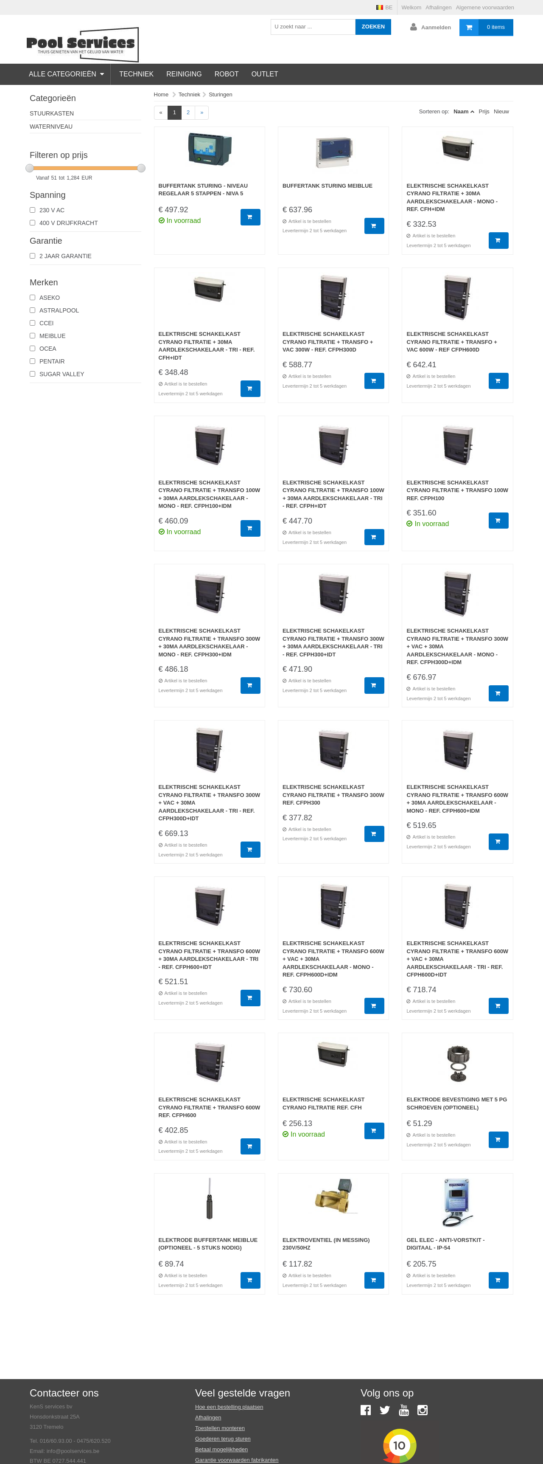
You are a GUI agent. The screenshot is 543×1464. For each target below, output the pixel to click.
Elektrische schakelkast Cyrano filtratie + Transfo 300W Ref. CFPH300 (333, 795)
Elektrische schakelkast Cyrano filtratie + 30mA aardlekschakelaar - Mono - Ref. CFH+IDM (452, 198)
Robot (227, 74)
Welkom (412, 7)
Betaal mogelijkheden (221, 1449)
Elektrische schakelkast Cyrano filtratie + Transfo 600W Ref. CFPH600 (209, 1107)
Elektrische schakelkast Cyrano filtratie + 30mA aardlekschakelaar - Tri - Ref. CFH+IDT (207, 346)
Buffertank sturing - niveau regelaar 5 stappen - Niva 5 (203, 190)
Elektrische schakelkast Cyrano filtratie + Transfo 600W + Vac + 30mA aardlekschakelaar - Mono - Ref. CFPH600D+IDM (333, 959)
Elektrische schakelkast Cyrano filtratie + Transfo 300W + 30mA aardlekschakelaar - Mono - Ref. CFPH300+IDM (209, 643)
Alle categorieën (66, 74)
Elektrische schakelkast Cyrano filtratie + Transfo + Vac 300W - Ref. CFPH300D (328, 342)
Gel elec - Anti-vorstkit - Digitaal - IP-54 (445, 1244)
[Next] (202, 113)
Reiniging (184, 74)
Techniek (136, 74)
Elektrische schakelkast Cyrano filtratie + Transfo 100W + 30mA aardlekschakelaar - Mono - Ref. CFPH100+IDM (209, 494)
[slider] (29, 168)
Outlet (265, 74)
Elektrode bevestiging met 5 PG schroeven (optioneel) (456, 1103)
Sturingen (220, 94)
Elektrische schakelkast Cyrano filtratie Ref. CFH (324, 1103)
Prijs (484, 111)
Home (161, 94)
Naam (460, 111)
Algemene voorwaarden (485, 7)
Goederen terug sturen (223, 1439)
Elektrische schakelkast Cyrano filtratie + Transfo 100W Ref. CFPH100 (457, 490)
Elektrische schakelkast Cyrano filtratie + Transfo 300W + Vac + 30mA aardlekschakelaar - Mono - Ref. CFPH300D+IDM (457, 646)
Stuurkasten (52, 113)
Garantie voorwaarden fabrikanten (237, 1460)
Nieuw (501, 111)
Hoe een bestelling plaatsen (229, 1407)
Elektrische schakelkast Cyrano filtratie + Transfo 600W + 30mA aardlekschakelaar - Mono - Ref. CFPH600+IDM (457, 799)
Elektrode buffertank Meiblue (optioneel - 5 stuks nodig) (208, 1244)
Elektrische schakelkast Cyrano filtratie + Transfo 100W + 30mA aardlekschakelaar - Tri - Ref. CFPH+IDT (333, 494)
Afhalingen (438, 7)
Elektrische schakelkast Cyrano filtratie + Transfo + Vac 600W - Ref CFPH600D (451, 342)
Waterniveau (51, 126)
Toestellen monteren (220, 1428)
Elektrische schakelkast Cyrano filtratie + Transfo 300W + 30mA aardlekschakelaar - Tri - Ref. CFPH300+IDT (333, 643)
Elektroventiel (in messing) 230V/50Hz (326, 1244)
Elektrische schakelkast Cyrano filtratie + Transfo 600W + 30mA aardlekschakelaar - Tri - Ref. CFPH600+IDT (209, 955)
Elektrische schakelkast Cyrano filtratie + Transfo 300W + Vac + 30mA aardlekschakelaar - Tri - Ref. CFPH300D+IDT (209, 803)
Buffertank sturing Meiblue (327, 186)
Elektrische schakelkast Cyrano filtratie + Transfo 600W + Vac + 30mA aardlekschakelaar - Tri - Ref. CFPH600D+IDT (457, 959)
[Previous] (161, 113)
